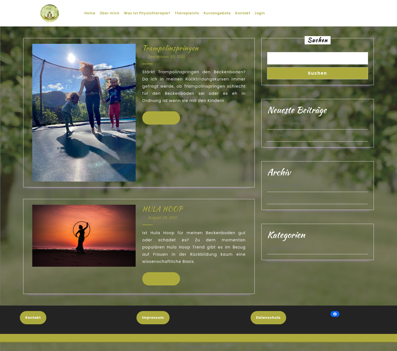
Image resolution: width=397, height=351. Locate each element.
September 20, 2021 (166, 56)
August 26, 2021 (163, 217)
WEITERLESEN (164, 117)
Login (260, 13)
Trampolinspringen (170, 48)
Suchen (317, 40)
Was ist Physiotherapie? (147, 13)
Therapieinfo (187, 13)
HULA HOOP (162, 209)
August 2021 (280, 198)
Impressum (153, 317)
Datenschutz (268, 317)
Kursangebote (217, 13)
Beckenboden (282, 248)
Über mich (110, 13)
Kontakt (242, 13)
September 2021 (284, 185)
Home (89, 13)
